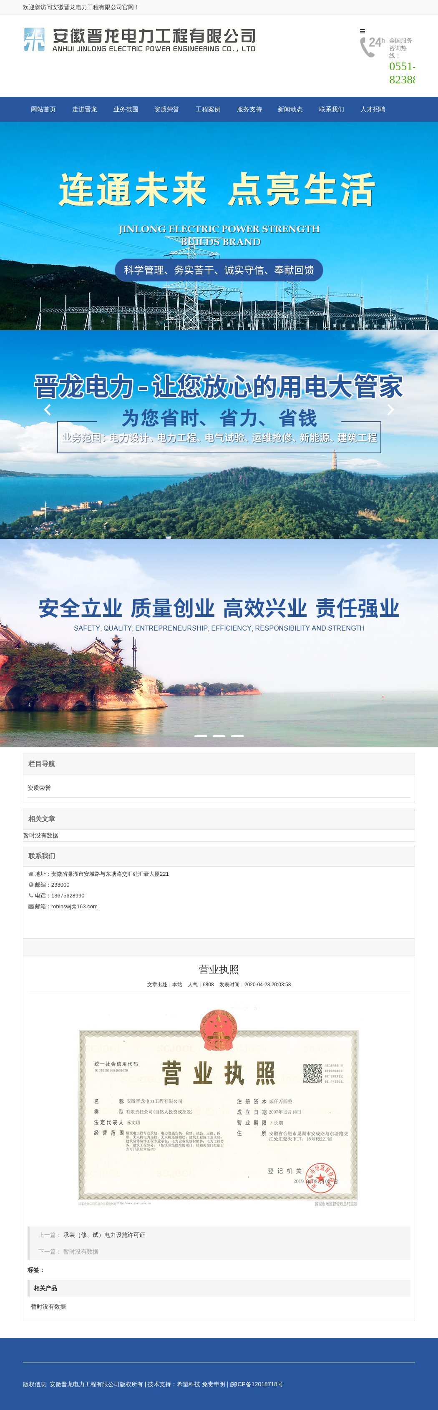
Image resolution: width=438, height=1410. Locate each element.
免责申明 (213, 1384)
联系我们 (331, 109)
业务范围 (125, 109)
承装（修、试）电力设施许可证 (104, 1235)
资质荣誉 (166, 109)
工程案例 (208, 109)
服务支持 (249, 109)
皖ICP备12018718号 (257, 1384)
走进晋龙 (84, 109)
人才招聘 (372, 109)
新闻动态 (290, 109)
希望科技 (188, 1384)
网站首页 (43, 109)
